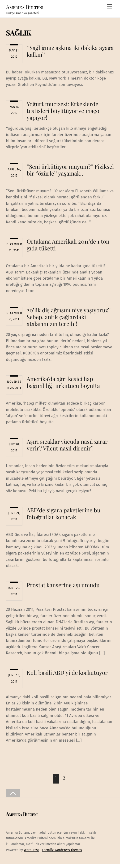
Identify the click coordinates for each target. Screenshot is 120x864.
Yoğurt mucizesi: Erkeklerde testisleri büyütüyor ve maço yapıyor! (63, 110)
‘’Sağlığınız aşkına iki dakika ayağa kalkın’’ (70, 51)
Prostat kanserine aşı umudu (63, 585)
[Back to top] (13, 793)
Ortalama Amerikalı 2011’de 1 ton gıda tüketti (68, 244)
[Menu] (109, 6)
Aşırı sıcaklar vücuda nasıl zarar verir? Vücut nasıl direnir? (67, 445)
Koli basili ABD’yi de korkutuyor (67, 672)
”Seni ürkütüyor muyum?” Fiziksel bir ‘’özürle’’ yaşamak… (70, 170)
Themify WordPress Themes (62, 850)
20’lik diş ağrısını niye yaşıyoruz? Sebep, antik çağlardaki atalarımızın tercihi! (69, 316)
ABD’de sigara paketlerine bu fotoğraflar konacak (63, 513)
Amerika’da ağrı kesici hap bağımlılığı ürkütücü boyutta (63, 382)
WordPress (31, 850)
